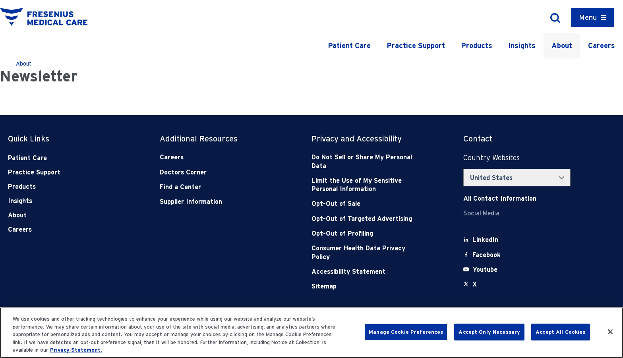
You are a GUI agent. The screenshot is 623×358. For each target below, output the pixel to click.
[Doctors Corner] (213, 172)
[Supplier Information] (213, 201)
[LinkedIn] (485, 240)
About (561, 45)
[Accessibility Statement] (365, 271)
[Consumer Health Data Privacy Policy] (365, 252)
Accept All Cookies (560, 332)
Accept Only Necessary (489, 332)
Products (476, 45)
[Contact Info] (499, 198)
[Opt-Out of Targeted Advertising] (365, 219)
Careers (601, 45)
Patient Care (349, 45)
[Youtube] (484, 269)
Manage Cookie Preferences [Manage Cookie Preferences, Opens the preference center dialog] (406, 332)
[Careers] (213, 157)
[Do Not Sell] (365, 161)
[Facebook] (486, 255)
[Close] (610, 332)
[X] (474, 284)
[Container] (592, 17)
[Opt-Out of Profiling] (365, 233)
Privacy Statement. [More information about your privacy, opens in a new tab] (76, 350)
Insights (522, 45)
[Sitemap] (365, 286)
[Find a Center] (213, 187)
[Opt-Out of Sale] (365, 203)
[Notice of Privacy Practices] (365, 185)
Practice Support (416, 45)
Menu (588, 17)
